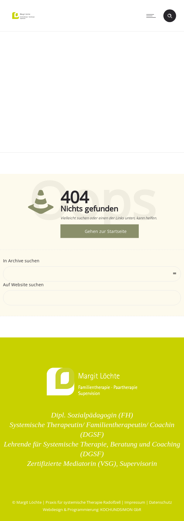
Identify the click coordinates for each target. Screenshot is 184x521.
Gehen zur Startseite (106, 231)
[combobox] (92, 273)
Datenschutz (160, 502)
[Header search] (170, 16)
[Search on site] (92, 297)
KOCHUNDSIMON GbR (120, 509)
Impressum (134, 502)
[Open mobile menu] (152, 16)
